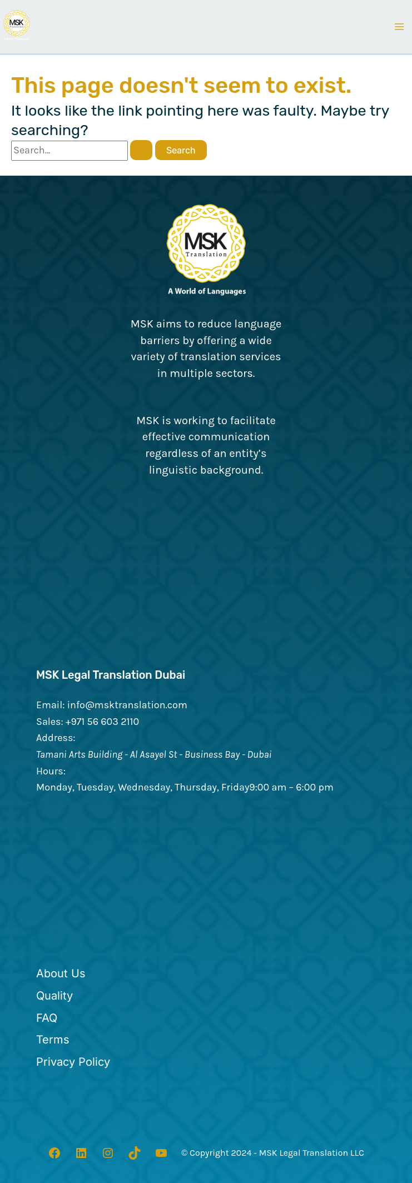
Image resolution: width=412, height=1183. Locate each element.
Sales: (49, 721)
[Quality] (54, 995)
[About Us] (61, 974)
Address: (56, 738)
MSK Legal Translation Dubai (111, 675)
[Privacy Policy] (73, 1061)
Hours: (51, 770)
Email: (50, 704)
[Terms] (53, 1040)
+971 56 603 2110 (102, 721)
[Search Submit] (141, 150)
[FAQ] (46, 1018)
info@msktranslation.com (127, 704)
